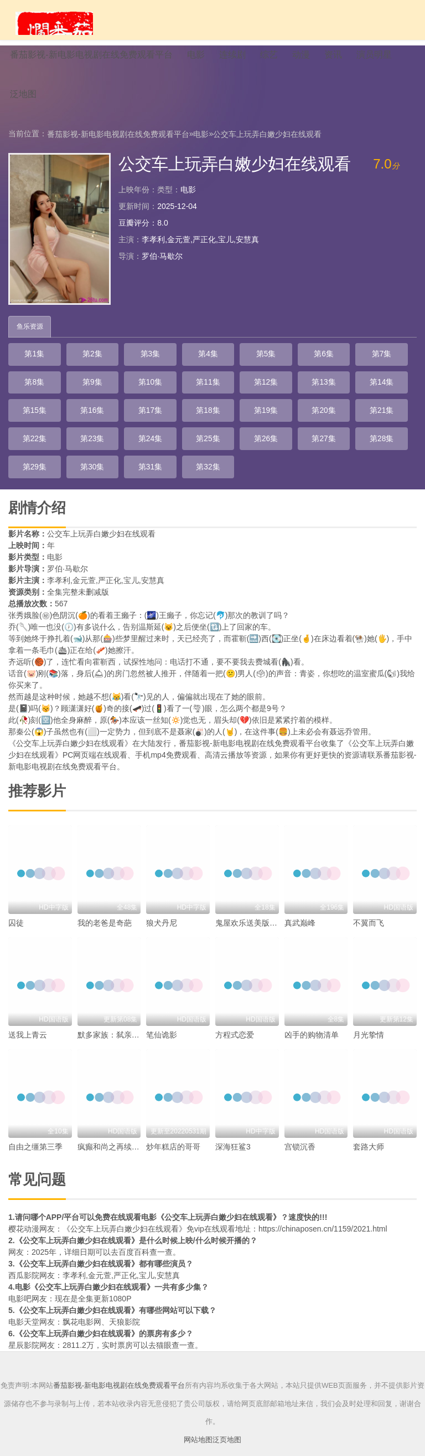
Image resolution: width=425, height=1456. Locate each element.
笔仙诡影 (161, 1017)
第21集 (214, 421)
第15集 (307, 394)
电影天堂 (23, 1304)
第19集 (122, 421)
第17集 (29, 421)
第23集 (307, 421)
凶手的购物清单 (311, 1017)
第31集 (307, 449)
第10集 (75, 394)
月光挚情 (368, 1017)
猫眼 (164, 1327)
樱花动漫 (23, 1211)
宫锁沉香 (299, 1129)
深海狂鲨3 (233, 1129)
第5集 (214, 366)
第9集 (29, 394)
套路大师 (368, 1129)
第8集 (354, 366)
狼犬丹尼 (161, 905)
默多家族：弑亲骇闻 (112, 1017)
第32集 (353, 449)
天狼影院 (124, 1304)
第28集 (168, 449)
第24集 (353, 421)
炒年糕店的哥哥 (173, 1129)
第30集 (260, 449)
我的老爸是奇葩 (104, 905)
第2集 (75, 366)
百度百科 (133, 1234)
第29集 (214, 449)
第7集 (307, 366)
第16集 (353, 394)
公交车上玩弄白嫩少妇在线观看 (267, 145)
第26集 (75, 449)
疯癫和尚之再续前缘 (112, 1129)
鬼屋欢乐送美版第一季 (254, 905)
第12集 (168, 394)
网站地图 (198, 1421)
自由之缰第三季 (35, 1129)
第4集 (168, 366)
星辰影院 (23, 1327)
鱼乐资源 (30, 339)
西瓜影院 (23, 1257)
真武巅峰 (299, 905)
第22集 (260, 421)
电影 (201, 145)
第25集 (29, 449)
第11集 (122, 394)
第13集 (214, 394)
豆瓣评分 (133, 234)
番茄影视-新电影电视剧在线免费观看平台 (118, 145)
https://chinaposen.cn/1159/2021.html (322, 1211)
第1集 (29, 366)
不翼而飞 (368, 905)
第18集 (75, 421)
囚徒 (16, 905)
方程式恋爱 (234, 1017)
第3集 (122, 366)
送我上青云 (27, 1017)
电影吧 (20, 1280)
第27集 (122, 449)
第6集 (261, 366)
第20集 (168, 421)
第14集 (260, 394)
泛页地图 (226, 1421)
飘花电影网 (82, 1304)
